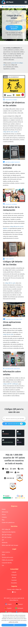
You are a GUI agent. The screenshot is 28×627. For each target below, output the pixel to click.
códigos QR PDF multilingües (10, 383)
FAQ (14, 592)
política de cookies (13, 622)
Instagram (14, 575)
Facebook (14, 580)
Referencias (5, 512)
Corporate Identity (7, 562)
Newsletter (14, 582)
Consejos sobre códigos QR (14, 589)
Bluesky (14, 577)
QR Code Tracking (6, 537)
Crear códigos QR (9, 6)
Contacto (4, 517)
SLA (3, 565)
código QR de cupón (10, 283)
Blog (3, 519)
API (3, 540)
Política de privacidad (7, 560)
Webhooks (4, 542)
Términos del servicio (7, 557)
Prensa (4, 514)
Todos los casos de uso (14, 424)
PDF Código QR (6, 529)
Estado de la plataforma (8, 522)
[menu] (25, 2)
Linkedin (14, 572)
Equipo (4, 509)
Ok (14, 625)
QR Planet (7, 2)
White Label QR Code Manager (10, 545)
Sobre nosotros (6, 552)
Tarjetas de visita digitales (9, 532)
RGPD (3, 554)
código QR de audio (8, 334)
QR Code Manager (7, 534)
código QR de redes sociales (10, 131)
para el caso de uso (20, 6)
